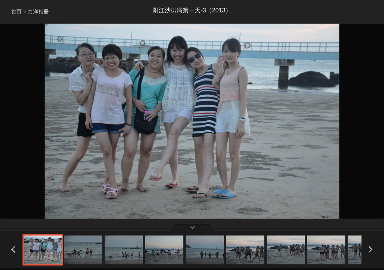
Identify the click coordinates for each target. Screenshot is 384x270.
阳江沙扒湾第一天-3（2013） (192, 10)
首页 (16, 12)
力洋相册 (38, 12)
